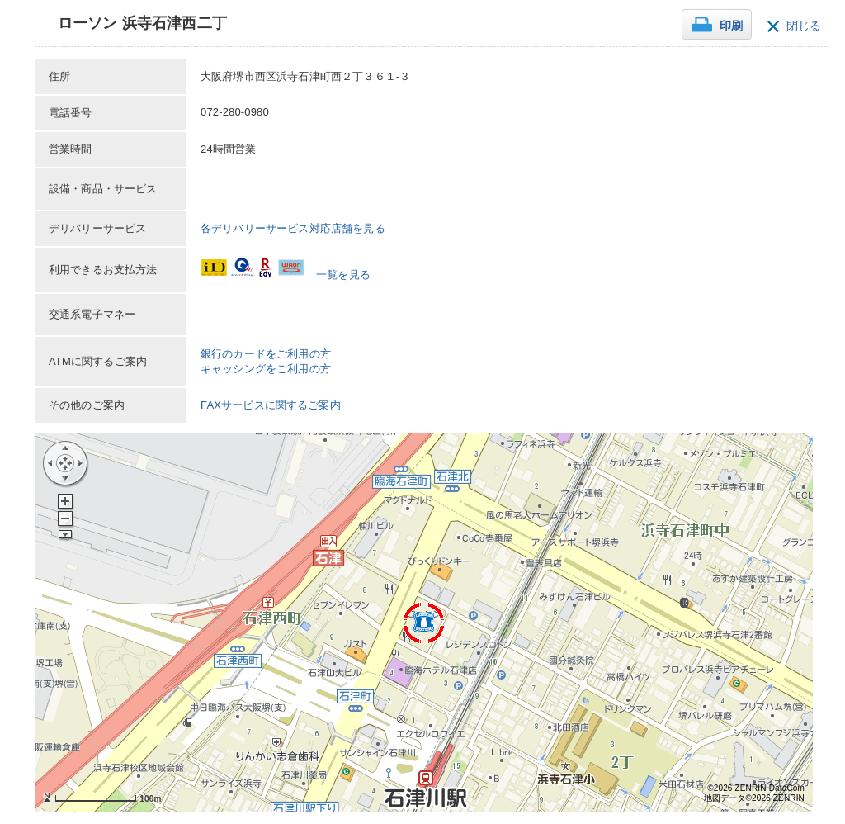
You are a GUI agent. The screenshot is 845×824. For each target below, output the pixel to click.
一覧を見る (343, 274)
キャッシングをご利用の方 (266, 368)
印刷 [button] (731, 26)
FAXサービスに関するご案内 (271, 405)
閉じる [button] (803, 26)
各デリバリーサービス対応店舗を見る (293, 228)
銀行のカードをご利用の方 (266, 354)
